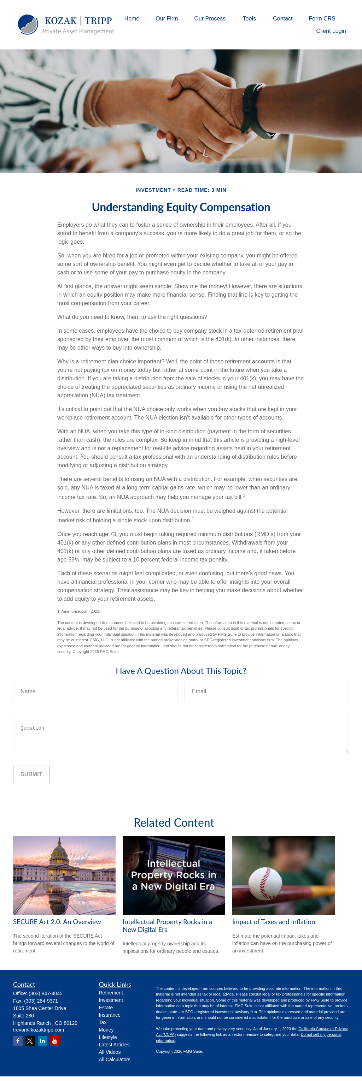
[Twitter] (30, 1041)
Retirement (111, 993)
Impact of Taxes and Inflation (273, 922)
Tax (103, 1022)
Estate (106, 1007)
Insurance (110, 1015)
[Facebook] (18, 1041)
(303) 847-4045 (46, 993)
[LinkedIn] (42, 1041)
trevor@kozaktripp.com (38, 1030)
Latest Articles (114, 1044)
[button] (132, 18)
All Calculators (114, 1059)
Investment (111, 1000)
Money (106, 1030)
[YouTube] (55, 1041)
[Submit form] (31, 774)
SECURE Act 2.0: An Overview (57, 922)
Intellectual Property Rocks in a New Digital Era (167, 925)
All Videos (110, 1052)
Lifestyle (108, 1037)
